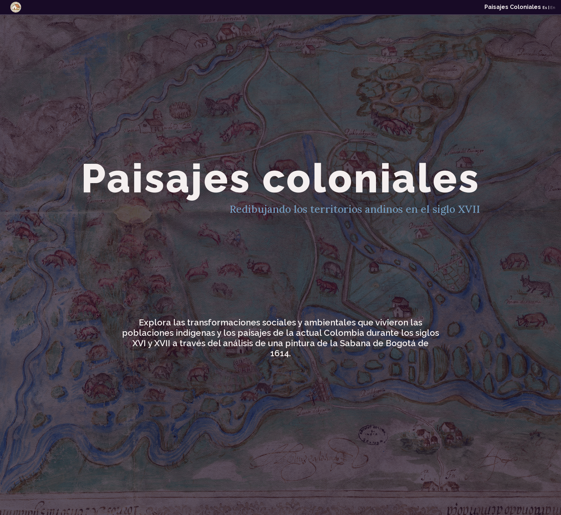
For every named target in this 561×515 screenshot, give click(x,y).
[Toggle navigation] (16, 7)
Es (544, 7)
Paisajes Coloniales (519, 7)
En (552, 7)
